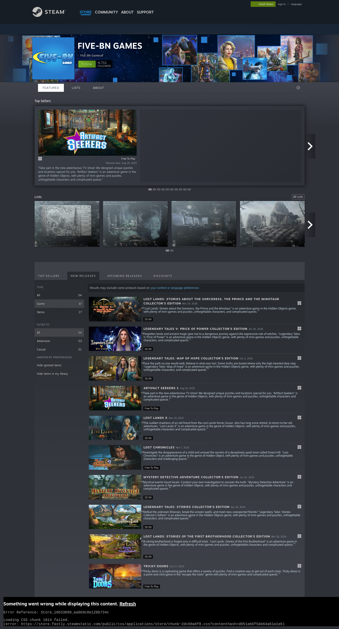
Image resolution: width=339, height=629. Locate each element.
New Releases (83, 275)
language (296, 4)
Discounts (162, 275)
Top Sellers (49, 275)
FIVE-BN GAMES (110, 46)
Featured (51, 87)
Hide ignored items (49, 365)
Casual (59, 349)
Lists (76, 87)
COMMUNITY (106, 12)
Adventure (59, 341)
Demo (59, 312)
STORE (86, 12)
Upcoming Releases (124, 275)
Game (59, 304)
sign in (281, 4)
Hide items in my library (52, 373)
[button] (87, 64)
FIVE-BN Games (92, 55)
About (127, 12)
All (59, 295)
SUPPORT (145, 12)
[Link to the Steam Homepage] (52, 16)
